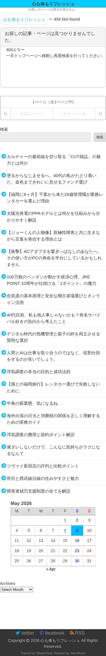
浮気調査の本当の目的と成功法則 (38, 371)
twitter (25, 633)
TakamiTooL (44, 653)
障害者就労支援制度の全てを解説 (38, 491)
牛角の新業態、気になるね (32, 403)
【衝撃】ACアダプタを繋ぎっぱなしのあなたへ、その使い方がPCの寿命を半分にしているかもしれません (54, 258)
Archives (7, 583)
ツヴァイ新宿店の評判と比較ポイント (43, 465)
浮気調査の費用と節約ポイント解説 (41, 434)
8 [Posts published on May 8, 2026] (65, 530)
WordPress (78, 653)
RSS (77, 633)
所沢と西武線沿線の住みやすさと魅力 (43, 478)
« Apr (50, 569)
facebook (52, 633)
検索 (4, 129)
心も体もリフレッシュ (60, 640)
